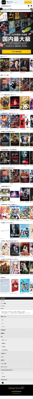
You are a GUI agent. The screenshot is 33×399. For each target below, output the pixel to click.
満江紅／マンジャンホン (14, 166)
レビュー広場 (3, 364)
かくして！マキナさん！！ (4, 221)
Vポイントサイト (4, 368)
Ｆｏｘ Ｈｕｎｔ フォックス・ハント (6, 166)
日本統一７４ (12, 73)
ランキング (16, 307)
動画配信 (2, 334)
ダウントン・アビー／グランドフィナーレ (6, 276)
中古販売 (3, 347)
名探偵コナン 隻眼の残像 (4, 130)
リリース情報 (16, 304)
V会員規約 (5, 312)
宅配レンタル (4, 341)
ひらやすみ (2, 203)
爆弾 (1, 93)
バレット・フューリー (3, 73)
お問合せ (2, 361)
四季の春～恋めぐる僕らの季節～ (25, 239)
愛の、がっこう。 (13, 203)
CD (2, 324)
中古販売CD (3, 331)
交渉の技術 (11, 239)
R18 (31, 9)
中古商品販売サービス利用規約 (21, 312)
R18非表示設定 (5, 351)
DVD (2, 321)
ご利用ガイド (3, 354)
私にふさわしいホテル (13, 294)
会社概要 (2, 312)
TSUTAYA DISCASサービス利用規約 (11, 312)
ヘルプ (2, 358)
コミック (3, 327)
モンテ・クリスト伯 (13, 148)
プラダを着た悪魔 (22, 130)
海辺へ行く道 (22, 294)
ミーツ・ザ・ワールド (3, 294)
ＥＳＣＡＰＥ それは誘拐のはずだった (26, 203)
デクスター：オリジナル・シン (15, 276)
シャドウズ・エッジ (3, 148)
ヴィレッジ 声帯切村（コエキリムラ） (26, 166)
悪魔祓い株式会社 (22, 73)
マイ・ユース (2, 239)
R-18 (16, 309)
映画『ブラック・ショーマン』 (15, 93)
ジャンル (16, 302)
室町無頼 (21, 93)
